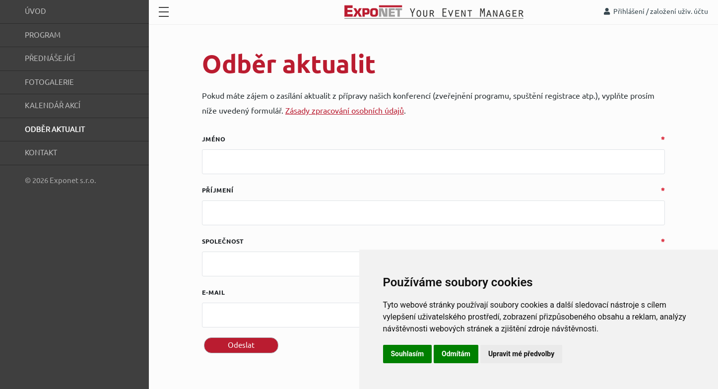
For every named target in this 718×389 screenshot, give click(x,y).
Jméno (213, 139)
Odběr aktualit (55, 129)
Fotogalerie (49, 82)
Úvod (35, 11)
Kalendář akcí (52, 105)
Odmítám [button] (456, 354)
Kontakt (41, 152)
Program (43, 35)
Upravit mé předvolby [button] (521, 354)
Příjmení (218, 190)
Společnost (223, 241)
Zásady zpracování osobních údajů (344, 110)
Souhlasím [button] (407, 354)
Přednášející (50, 58)
